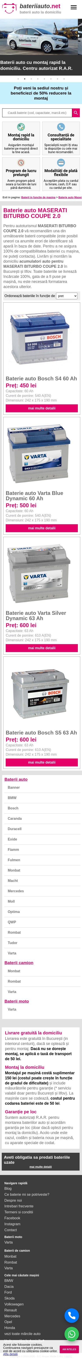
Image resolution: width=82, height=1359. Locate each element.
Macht (13, 881)
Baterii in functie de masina (38, 197)
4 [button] (38, 79)
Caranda (15, 818)
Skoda (9, 1298)
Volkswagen (14, 1304)
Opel (8, 1322)
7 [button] (57, 79)
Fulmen (14, 860)
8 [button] (64, 79)
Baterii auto (16, 779)
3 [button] (31, 79)
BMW (12, 798)
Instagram (12, 1224)
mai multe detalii (42, 408)
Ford (8, 1292)
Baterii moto (16, 1001)
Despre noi (13, 1200)
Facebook (12, 1218)
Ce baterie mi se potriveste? (26, 1194)
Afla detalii (10, 1354)
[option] (41, 47)
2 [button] (25, 79)
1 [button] (18, 79)
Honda (9, 1328)
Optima (14, 912)
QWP (12, 922)
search (76, 112)
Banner (14, 787)
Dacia (9, 1286)
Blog (8, 1188)
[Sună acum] (72, 1315)
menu (74, 7)
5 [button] (44, 79)
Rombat (14, 932)
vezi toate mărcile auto (22, 1334)
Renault (10, 1310)
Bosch (13, 808)
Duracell (14, 829)
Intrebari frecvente (18, 1206)
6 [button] (51, 79)
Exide (12, 839)
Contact (10, 1230)
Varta (12, 953)
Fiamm (13, 849)
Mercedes (16, 891)
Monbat (14, 870)
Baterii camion (18, 963)
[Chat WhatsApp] (72, 1334)
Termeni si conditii (18, 1212)
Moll (11, 901)
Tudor (12, 943)
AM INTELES (69, 1349)
